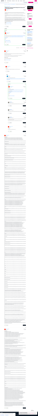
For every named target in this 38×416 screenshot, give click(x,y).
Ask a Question (31, 2)
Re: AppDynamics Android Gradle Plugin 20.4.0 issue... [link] (21, 4)
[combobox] (15, 2)
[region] (8, 414)
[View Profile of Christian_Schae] (7, 9)
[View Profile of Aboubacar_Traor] (11, 86)
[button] (25, 6)
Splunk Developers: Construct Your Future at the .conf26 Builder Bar (30, 38)
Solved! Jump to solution (7, 6)
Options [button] (32, 4)
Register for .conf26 (30, 10)
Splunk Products (9, 4)
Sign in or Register (32, 413)
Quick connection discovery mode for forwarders (29, 43)
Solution (6, 30)
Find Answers (5, 4)
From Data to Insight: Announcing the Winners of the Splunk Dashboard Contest (30, 32)
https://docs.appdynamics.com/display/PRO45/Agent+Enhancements (18, 35)
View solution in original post (7, 40)
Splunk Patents (17, 414)
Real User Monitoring (9, 22)
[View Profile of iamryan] (11, 109)
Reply (23, 26)
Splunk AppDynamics (13, 4)
